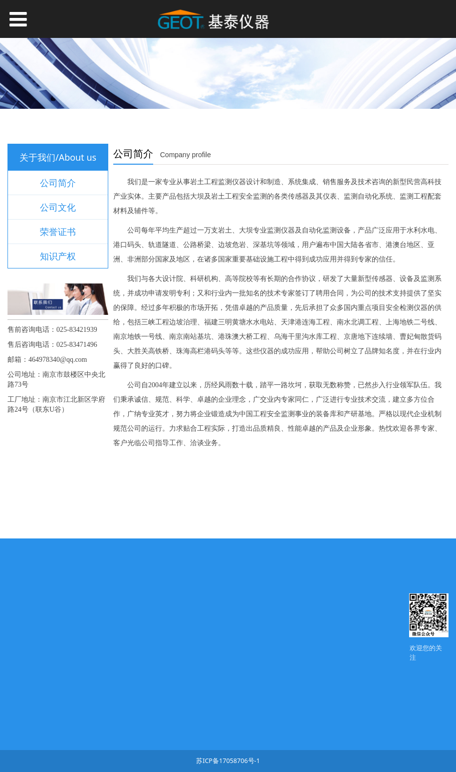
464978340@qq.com (57, 359)
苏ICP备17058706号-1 (228, 761)
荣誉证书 (58, 232)
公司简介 (58, 183)
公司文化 (58, 207)
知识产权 (58, 256)
